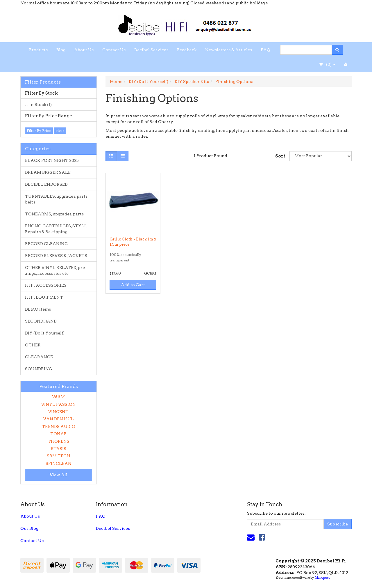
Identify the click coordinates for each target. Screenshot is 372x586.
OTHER (33, 345)
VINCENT (58, 411)
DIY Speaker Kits (192, 81)
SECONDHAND (41, 321)
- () (327, 64)
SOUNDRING (38, 369)
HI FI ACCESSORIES (46, 285)
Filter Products (43, 82)
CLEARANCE (39, 357)
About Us (84, 49)
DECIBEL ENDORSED (46, 184)
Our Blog (29, 528)
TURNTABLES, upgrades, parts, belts (57, 199)
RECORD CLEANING (46, 243)
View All (58, 474)
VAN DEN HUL (58, 419)
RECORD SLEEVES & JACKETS (56, 255)
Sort (280, 156)
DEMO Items (38, 309)
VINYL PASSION (58, 404)
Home (116, 81)
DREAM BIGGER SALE (48, 172)
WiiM (58, 396)
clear (60, 130)
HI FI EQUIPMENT (44, 297)
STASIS (58, 448)
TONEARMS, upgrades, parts (54, 214)
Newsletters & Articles (228, 49)
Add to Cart (133, 284)
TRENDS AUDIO (58, 426)
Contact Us (114, 49)
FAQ (265, 49)
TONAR (58, 433)
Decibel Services (151, 49)
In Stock (40, 104)
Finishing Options (234, 81)
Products (38, 49)
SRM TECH (58, 456)
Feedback (186, 49)
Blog (60, 49)
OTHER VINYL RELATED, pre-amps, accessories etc (56, 270)
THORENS (58, 441)
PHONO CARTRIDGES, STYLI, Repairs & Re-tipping (56, 229)
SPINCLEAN (58, 463)
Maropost (322, 578)
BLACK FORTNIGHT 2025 (52, 160)
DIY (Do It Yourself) (45, 333)
